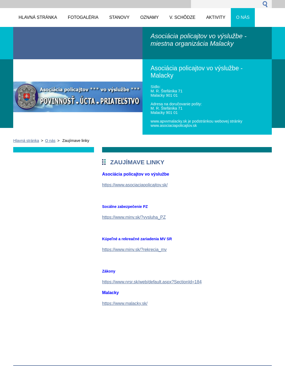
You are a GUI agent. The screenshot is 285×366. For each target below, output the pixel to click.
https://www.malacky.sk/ (125, 303)
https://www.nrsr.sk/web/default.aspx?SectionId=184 (152, 282)
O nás (50, 140)
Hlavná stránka (26, 140)
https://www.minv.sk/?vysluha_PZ (134, 217)
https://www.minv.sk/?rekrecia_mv (134, 249)
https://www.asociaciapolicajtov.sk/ (135, 185)
